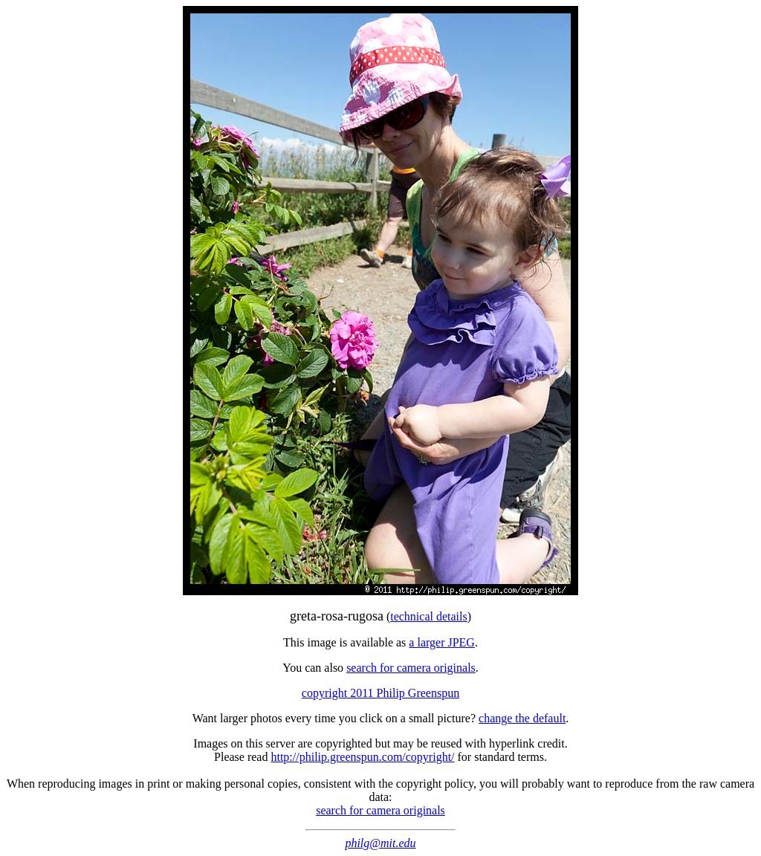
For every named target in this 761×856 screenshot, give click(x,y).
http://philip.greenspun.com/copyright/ (362, 756)
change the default (522, 718)
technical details (428, 616)
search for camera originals (411, 667)
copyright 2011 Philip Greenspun (380, 693)
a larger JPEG (442, 642)
